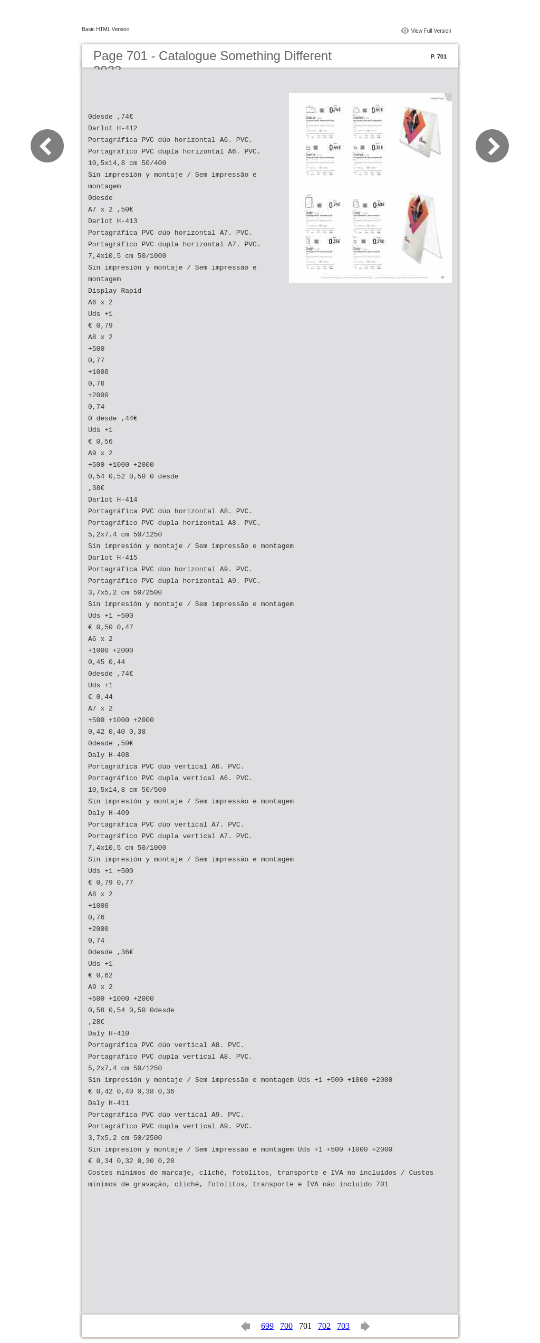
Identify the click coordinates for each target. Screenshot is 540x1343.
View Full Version (431, 31)
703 (343, 1325)
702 (324, 1325)
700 (286, 1325)
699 (267, 1325)
